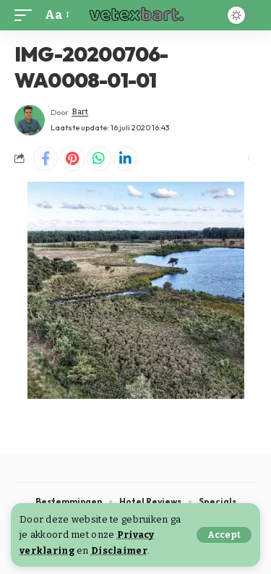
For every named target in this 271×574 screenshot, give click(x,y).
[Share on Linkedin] (125, 158)
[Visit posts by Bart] (29, 120)
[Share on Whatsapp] (99, 158)
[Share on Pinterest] (72, 158)
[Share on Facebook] (45, 158)
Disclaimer (119, 550)
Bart (80, 112)
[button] (224, 535)
